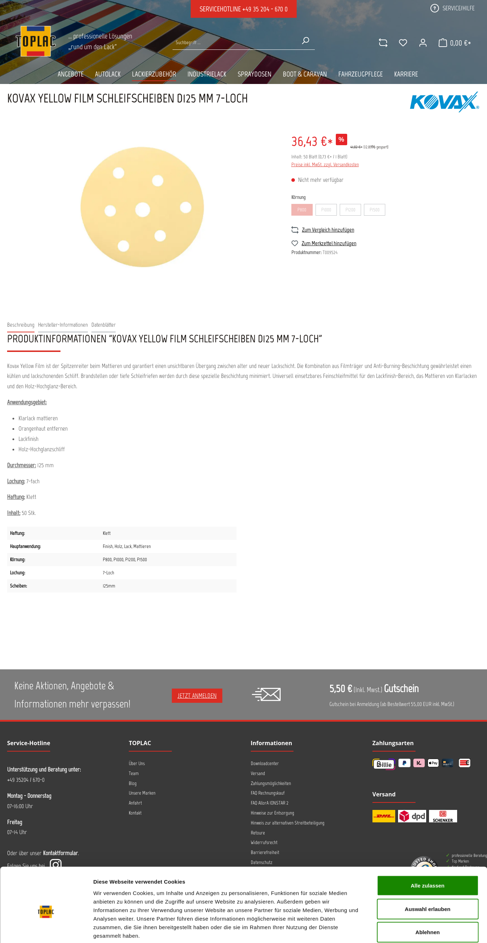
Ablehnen (427, 896)
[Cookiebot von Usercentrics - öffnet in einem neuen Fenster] (46, 929)
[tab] (21, 325)
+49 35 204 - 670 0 (265, 9)
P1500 (377, 211)
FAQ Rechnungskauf (268, 793)
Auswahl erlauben (427, 873)
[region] (142, 205)
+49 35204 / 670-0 (25, 779)
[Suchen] (305, 41)
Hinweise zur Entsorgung (272, 813)
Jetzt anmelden (197, 696)
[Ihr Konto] (423, 43)
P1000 (329, 211)
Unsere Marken (142, 793)
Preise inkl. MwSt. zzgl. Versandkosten (325, 165)
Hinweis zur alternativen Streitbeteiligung (287, 823)
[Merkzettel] (403, 43)
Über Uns (137, 763)
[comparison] (383, 43)
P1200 (353, 211)
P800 (305, 211)
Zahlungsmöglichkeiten (271, 783)
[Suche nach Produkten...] (234, 42)
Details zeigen (378, 929)
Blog (133, 783)
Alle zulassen (427, 850)
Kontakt (135, 813)
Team (134, 773)
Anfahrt (135, 803)
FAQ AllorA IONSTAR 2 (270, 803)
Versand (258, 773)
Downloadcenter (265, 763)
